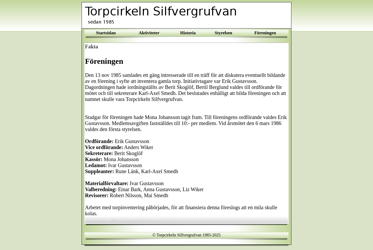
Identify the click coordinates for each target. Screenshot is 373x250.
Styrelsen (223, 32)
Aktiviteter (149, 32)
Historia (188, 32)
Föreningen (265, 32)
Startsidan (106, 32)
